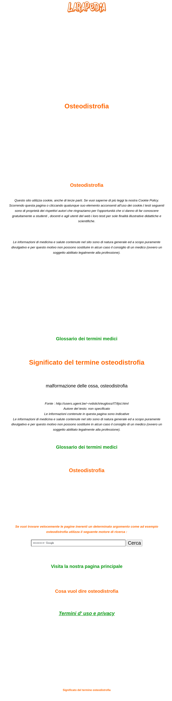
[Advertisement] (86, 49)
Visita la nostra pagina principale (86, 566)
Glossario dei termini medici (86, 338)
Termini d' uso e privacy (86, 613)
